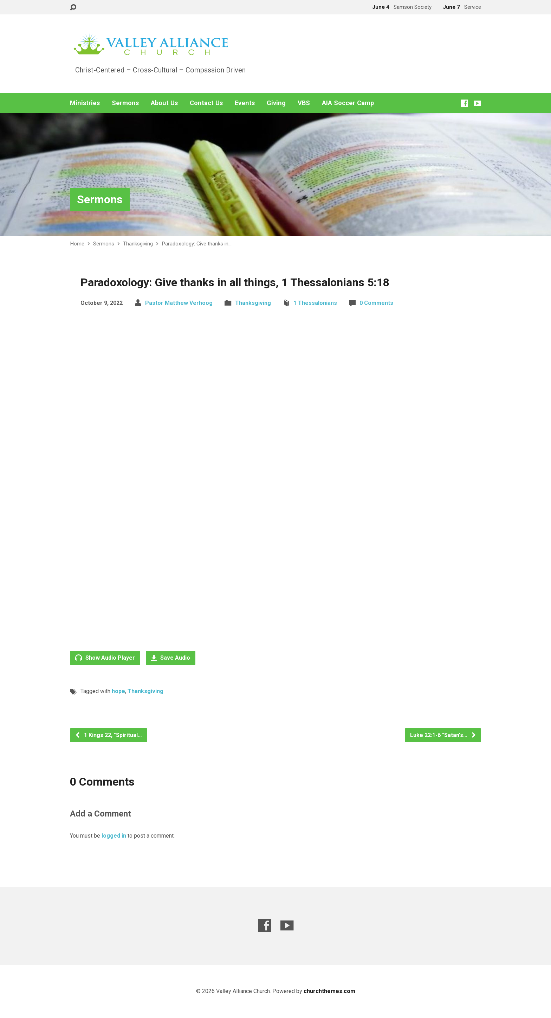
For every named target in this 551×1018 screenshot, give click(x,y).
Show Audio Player (105, 657)
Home (77, 244)
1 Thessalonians (315, 303)
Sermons (125, 103)
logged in (114, 835)
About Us (164, 103)
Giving (276, 103)
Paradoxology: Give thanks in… (197, 244)
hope (118, 691)
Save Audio (170, 657)
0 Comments (376, 303)
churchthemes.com (329, 991)
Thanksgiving (138, 244)
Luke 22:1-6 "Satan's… (443, 735)
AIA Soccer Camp (348, 103)
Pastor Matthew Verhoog (179, 303)
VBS (304, 103)
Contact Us (206, 103)
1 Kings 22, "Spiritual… (108, 735)
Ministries (85, 103)
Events (245, 103)
